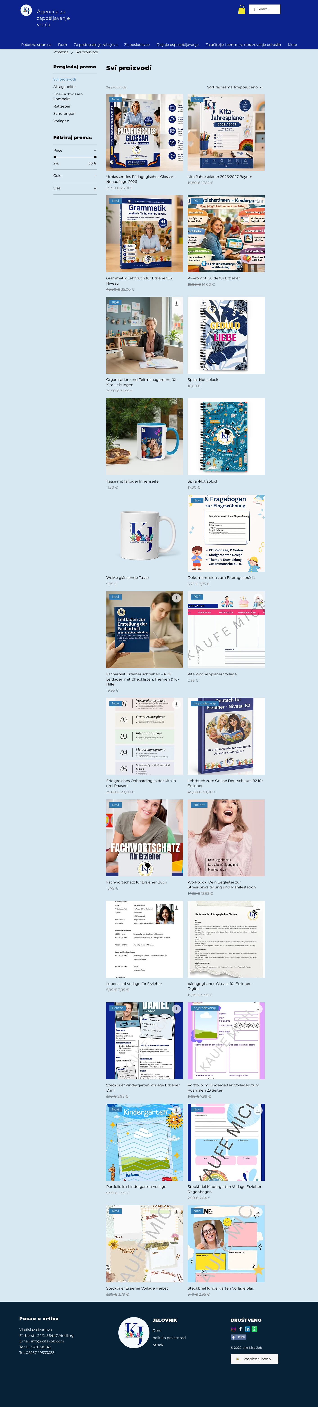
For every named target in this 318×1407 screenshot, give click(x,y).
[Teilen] (238, 1337)
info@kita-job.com (47, 1341)
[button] (242, 9)
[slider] (55, 157)
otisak (158, 1345)
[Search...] (264, 9)
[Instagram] (233, 1329)
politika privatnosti (169, 1338)
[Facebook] (240, 1329)
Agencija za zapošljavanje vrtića (53, 18)
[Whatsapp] (254, 1329)
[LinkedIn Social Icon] (247, 1329)
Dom (157, 1330)
